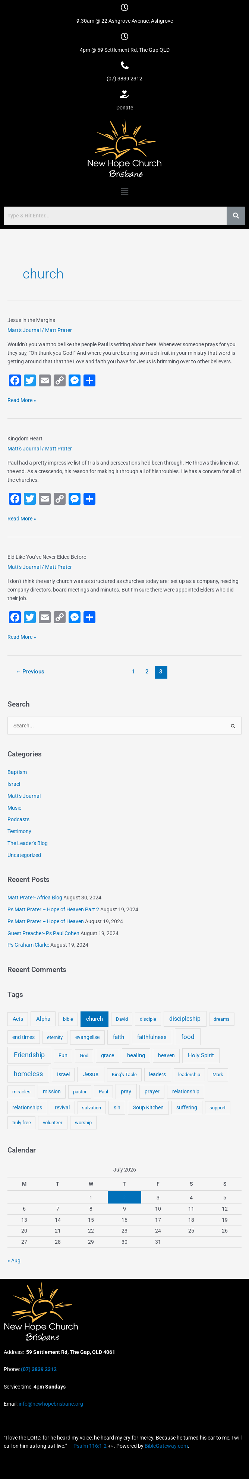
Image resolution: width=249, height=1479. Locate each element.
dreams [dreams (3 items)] (222, 1019)
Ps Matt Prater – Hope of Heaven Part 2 (53, 909)
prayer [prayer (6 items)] (152, 1091)
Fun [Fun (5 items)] (63, 1055)
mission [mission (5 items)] (52, 1091)
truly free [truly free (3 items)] (21, 1122)
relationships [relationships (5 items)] (27, 1107)
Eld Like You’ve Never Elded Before (46, 557)
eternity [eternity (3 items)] (55, 1037)
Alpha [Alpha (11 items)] (43, 1019)
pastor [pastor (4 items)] (79, 1091)
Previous (30, 671)
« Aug (14, 1260)
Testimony (19, 831)
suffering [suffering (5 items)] (186, 1107)
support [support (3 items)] (217, 1107)
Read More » (21, 399)
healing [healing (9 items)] (136, 1055)
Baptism (17, 772)
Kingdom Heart (24, 439)
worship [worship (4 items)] (83, 1122)
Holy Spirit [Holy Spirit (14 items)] (201, 1055)
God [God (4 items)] (84, 1055)
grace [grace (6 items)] (107, 1055)
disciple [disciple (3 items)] (148, 1019)
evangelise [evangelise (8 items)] (87, 1037)
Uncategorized (24, 855)
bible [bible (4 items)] (68, 1019)
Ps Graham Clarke (28, 945)
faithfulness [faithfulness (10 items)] (152, 1037)
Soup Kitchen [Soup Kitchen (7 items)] (148, 1107)
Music (14, 808)
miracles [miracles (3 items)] (21, 1091)
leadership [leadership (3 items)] (189, 1074)
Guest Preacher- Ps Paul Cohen (43, 933)
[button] (124, 192)
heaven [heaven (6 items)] (166, 1055)
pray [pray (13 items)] (126, 1091)
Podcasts (18, 819)
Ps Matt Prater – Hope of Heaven (45, 921)
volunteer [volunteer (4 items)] (52, 1122)
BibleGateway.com (166, 1446)
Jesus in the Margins (31, 320)
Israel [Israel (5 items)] (63, 1074)
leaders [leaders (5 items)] (157, 1074)
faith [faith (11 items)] (118, 1037)
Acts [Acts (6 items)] (18, 1019)
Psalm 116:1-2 (90, 1446)
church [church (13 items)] (94, 1019)
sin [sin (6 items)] (117, 1107)
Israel (13, 784)
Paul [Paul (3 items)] (103, 1091)
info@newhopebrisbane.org (50, 1404)
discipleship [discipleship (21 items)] (185, 1018)
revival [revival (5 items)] (62, 1107)
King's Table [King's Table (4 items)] (124, 1074)
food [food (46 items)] (188, 1036)
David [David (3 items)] (122, 1019)
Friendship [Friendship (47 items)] (29, 1055)
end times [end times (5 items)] (23, 1037)
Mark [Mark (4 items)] (217, 1074)
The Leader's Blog (27, 843)
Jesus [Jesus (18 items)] (90, 1074)
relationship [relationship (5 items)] (185, 1091)
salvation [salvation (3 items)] (91, 1107)
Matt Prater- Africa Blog (34, 898)
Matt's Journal (24, 330)
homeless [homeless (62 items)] (28, 1074)
